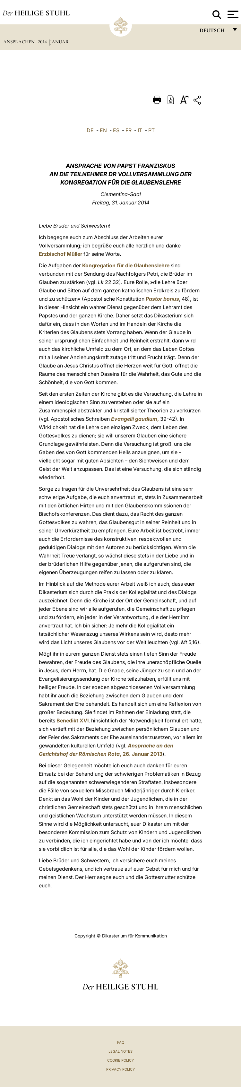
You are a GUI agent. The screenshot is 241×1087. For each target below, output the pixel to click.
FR (128, 130)
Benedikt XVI (72, 720)
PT (151, 130)
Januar (59, 42)
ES (116, 130)
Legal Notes (120, 1051)
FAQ (120, 1042)
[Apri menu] (232, 14)
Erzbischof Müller (60, 254)
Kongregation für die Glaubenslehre (125, 265)
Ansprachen (19, 42)
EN (103, 130)
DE (90, 130)
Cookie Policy (120, 1060)
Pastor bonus (162, 299)
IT (140, 130)
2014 (43, 42)
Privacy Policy (120, 1069)
